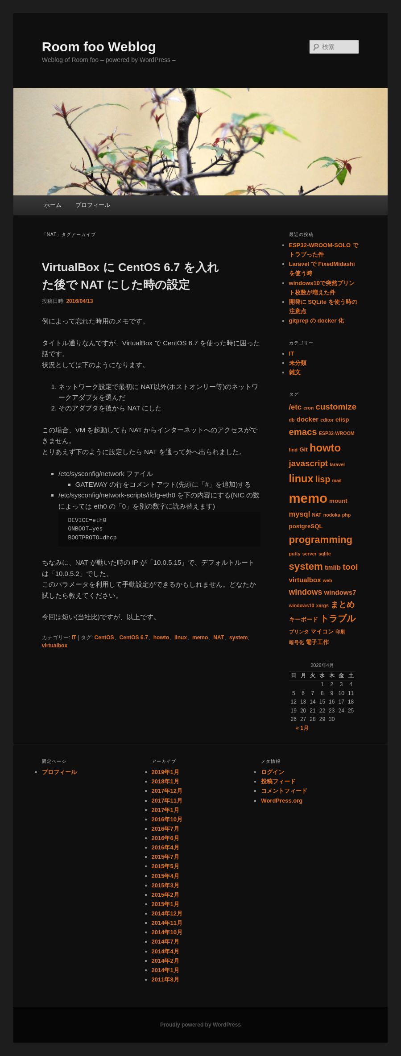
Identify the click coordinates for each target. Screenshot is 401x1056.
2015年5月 (165, 866)
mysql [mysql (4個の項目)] (299, 514)
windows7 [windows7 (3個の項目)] (340, 592)
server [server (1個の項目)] (309, 553)
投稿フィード (278, 781)
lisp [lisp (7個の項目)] (323, 479)
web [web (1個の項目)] (327, 580)
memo (200, 637)
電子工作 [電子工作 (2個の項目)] (317, 642)
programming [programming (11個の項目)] (321, 539)
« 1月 (302, 728)
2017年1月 (165, 810)
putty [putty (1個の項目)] (295, 553)
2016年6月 (165, 838)
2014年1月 (165, 970)
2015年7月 (165, 856)
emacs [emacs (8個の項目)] (303, 432)
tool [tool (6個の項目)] (350, 566)
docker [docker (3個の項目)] (307, 419)
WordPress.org (281, 800)
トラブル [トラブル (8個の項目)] (338, 618)
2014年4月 (165, 951)
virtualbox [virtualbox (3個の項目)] (305, 580)
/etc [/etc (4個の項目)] (295, 407)
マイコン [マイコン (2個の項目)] (322, 631)
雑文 (295, 372)
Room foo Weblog (99, 46)
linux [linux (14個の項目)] (301, 479)
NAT (218, 637)
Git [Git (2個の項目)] (303, 449)
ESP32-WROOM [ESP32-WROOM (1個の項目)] (337, 433)
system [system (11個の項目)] (306, 566)
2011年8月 (165, 979)
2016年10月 (167, 819)
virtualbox (54, 645)
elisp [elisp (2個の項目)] (342, 419)
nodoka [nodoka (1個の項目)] (331, 515)
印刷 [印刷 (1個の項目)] (340, 631)
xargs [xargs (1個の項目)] (322, 605)
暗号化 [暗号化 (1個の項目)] (296, 642)
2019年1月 (165, 772)
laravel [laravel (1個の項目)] (337, 464)
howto (161, 637)
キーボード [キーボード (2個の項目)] (303, 619)
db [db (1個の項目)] (292, 419)
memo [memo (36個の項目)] (308, 498)
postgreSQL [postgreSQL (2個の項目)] (306, 526)
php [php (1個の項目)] (346, 515)
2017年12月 (167, 790)
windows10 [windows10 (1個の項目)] (301, 605)
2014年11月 (167, 922)
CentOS (104, 637)
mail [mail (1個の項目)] (336, 480)
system (238, 637)
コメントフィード (284, 790)
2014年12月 (167, 913)
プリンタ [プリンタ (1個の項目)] (299, 631)
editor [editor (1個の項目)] (327, 419)
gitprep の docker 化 (316, 320)
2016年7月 (165, 828)
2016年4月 (165, 847)
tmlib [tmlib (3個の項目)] (333, 567)
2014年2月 (165, 960)
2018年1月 (165, 781)
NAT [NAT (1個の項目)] (316, 515)
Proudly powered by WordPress (200, 1025)
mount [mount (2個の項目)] (338, 500)
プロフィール (92, 205)
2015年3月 (165, 885)
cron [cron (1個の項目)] (308, 407)
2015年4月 (165, 876)
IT (73, 637)
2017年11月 (167, 800)
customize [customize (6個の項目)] (335, 406)
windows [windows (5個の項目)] (305, 592)
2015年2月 (165, 894)
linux (180, 637)
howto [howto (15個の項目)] (325, 448)
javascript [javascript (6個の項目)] (308, 463)
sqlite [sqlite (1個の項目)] (324, 553)
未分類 (297, 363)
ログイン (272, 772)
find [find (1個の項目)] (293, 449)
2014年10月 (167, 932)
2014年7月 (165, 941)
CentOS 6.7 (134, 637)
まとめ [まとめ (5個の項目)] (343, 604)
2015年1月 (165, 904)
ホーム (53, 205)
